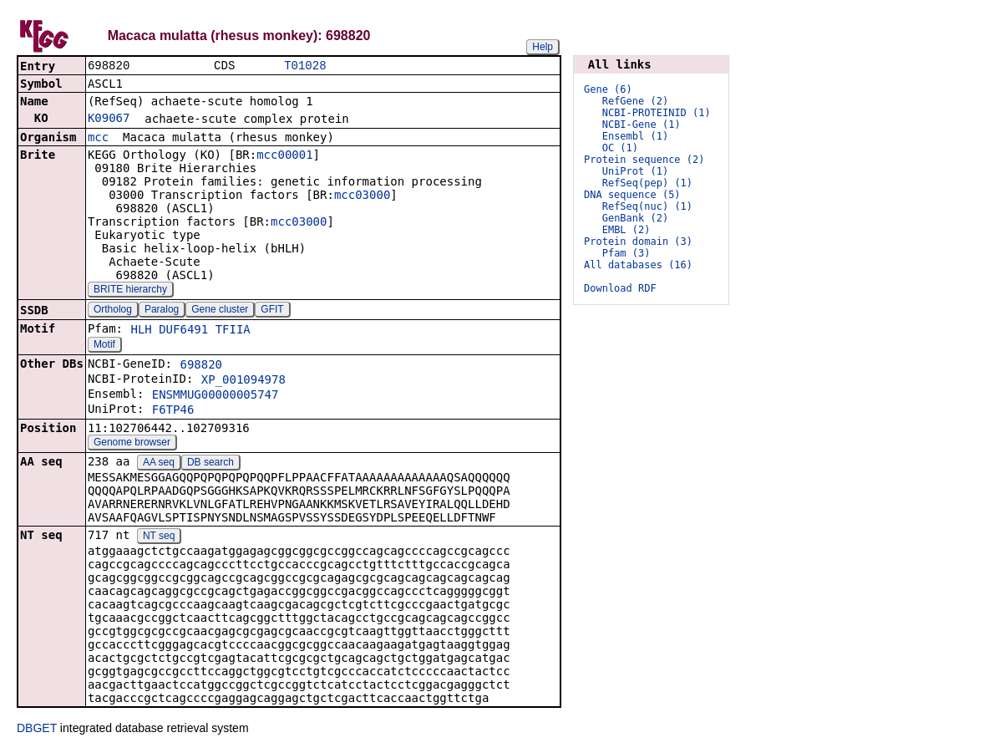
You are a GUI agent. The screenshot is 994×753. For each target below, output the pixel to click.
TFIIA (233, 331)
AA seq (159, 464)
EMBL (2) (626, 230)
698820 (201, 366)
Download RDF (620, 288)
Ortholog (113, 311)
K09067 (109, 119)
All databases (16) (638, 265)
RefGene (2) (635, 101)
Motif (104, 346)
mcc (98, 138)
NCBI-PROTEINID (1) (656, 113)
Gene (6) (608, 89)
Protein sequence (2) (644, 159)
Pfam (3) (626, 253)
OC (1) (620, 148)
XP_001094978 (243, 381)
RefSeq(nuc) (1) (647, 206)
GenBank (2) (635, 218)
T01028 (305, 66)
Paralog (162, 311)
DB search (210, 464)
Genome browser (132, 444)
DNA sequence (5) (632, 195)
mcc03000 (362, 196)
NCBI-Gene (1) (641, 124)
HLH (140, 331)
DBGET (37, 729)
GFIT (272, 311)
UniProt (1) (635, 171)
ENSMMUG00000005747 (215, 396)
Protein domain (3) (638, 241)
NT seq (159, 537)
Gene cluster (219, 311)
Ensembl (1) (635, 136)
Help (542, 47)
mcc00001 (284, 156)
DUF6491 (183, 331)
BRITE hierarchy (130, 291)
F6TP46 (173, 411)
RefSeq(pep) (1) (647, 183)
